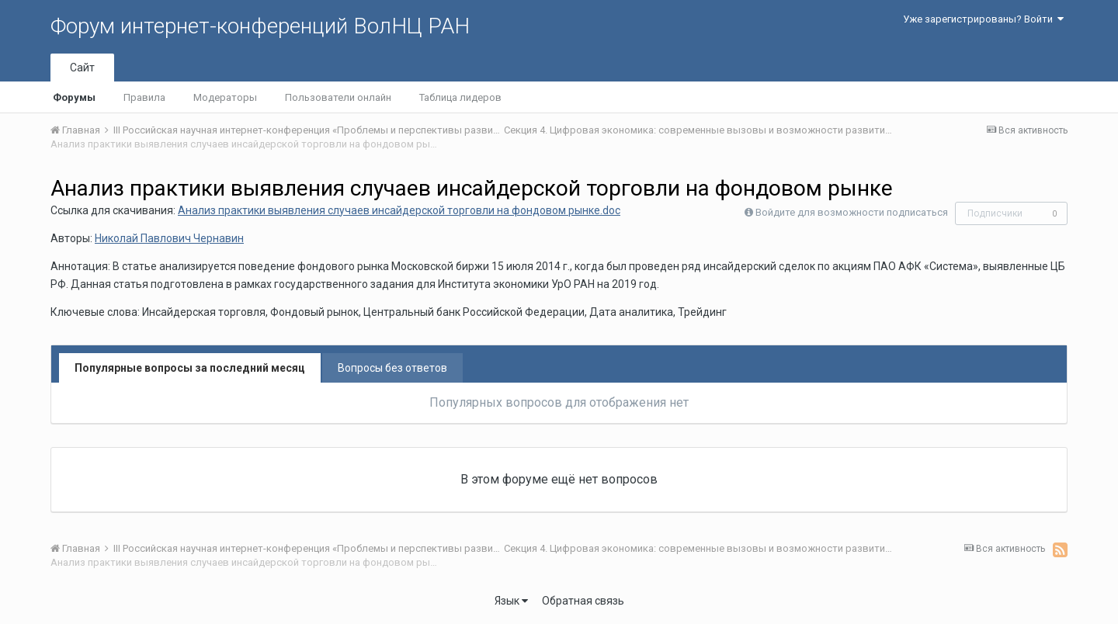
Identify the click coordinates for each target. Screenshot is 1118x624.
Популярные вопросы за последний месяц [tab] (190, 368)
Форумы (74, 97)
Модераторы (225, 97)
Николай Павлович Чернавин (169, 238)
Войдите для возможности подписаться (851, 212)
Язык (511, 601)
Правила (144, 97)
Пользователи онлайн (338, 97)
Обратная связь (583, 601)
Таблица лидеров (460, 97)
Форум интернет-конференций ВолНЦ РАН (260, 26)
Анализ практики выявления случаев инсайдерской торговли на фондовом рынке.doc (399, 210)
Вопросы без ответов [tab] (392, 368)
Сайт (82, 67)
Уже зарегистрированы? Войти (983, 19)
